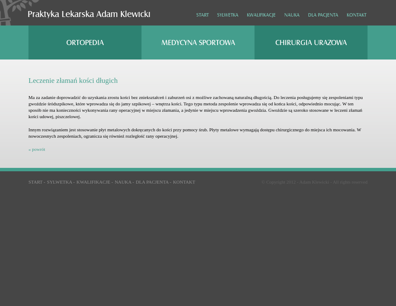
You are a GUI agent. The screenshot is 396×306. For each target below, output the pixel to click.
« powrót (36, 149)
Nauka (292, 15)
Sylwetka (227, 15)
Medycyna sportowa (198, 42)
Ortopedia (85, 42)
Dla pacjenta (323, 15)
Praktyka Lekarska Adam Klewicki (89, 14)
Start (202, 15)
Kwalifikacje (261, 15)
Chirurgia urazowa (311, 42)
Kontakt (356, 15)
